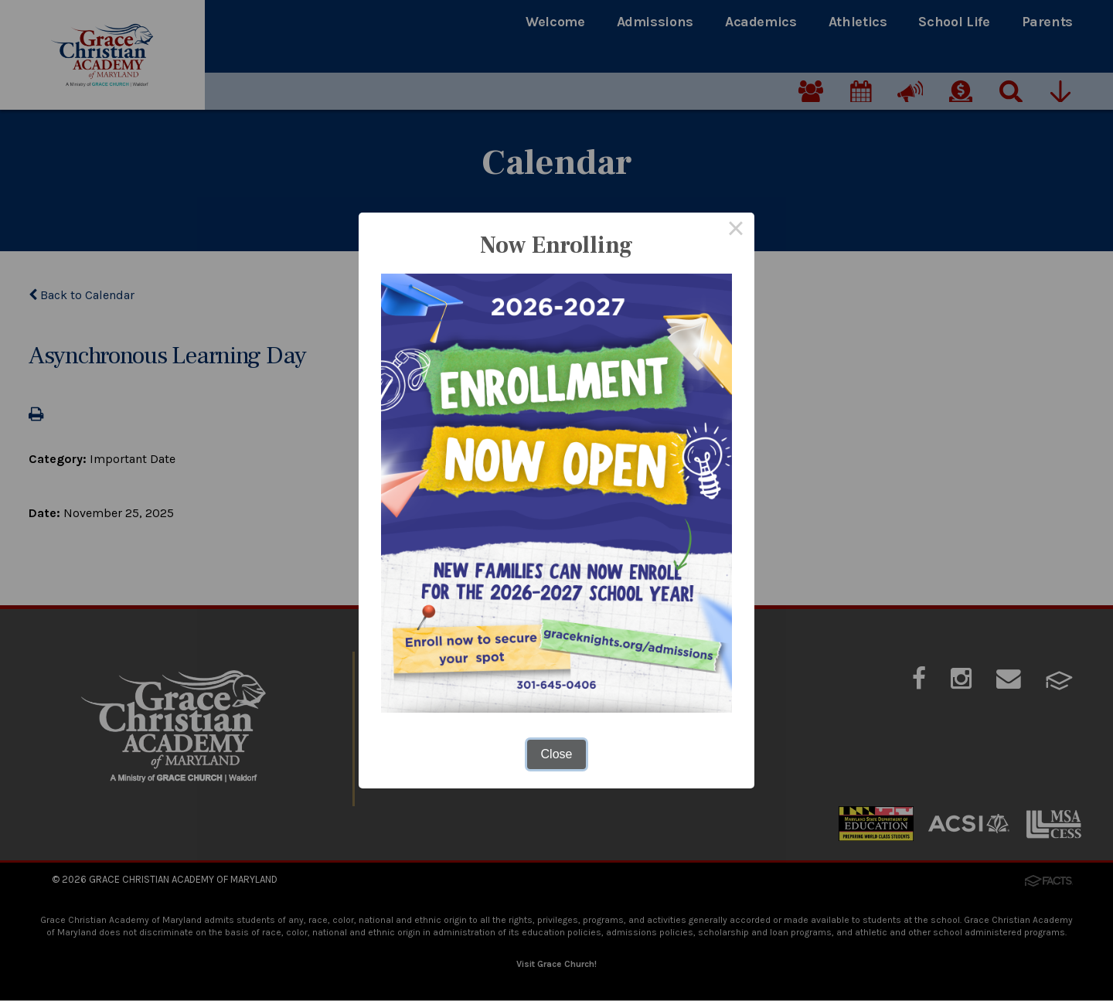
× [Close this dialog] (736, 231)
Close (557, 754)
